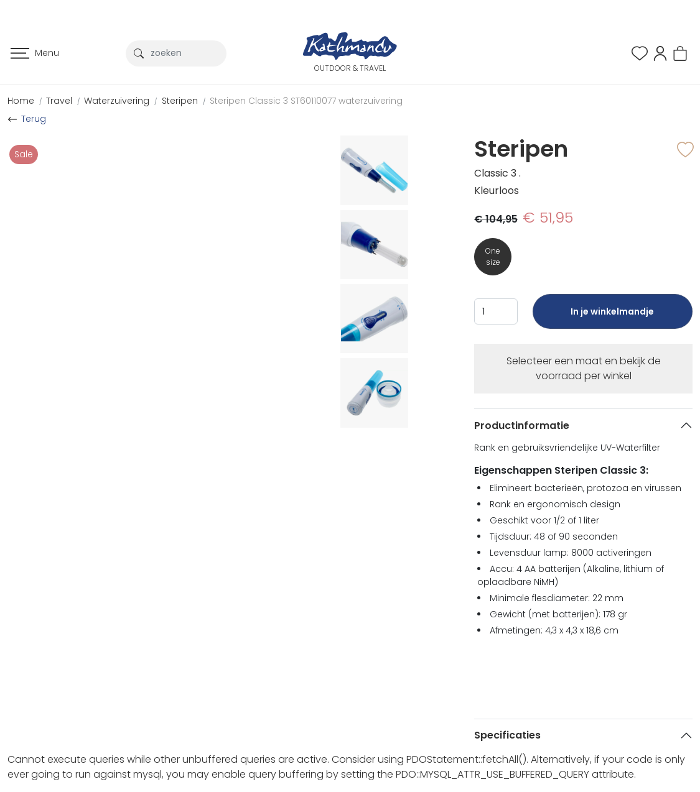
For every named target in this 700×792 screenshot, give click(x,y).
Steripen (180, 100)
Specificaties (507, 735)
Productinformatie (521, 425)
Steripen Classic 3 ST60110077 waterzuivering (306, 100)
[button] (660, 52)
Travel (59, 100)
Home (20, 100)
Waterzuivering (116, 100)
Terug (33, 119)
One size (492, 256)
